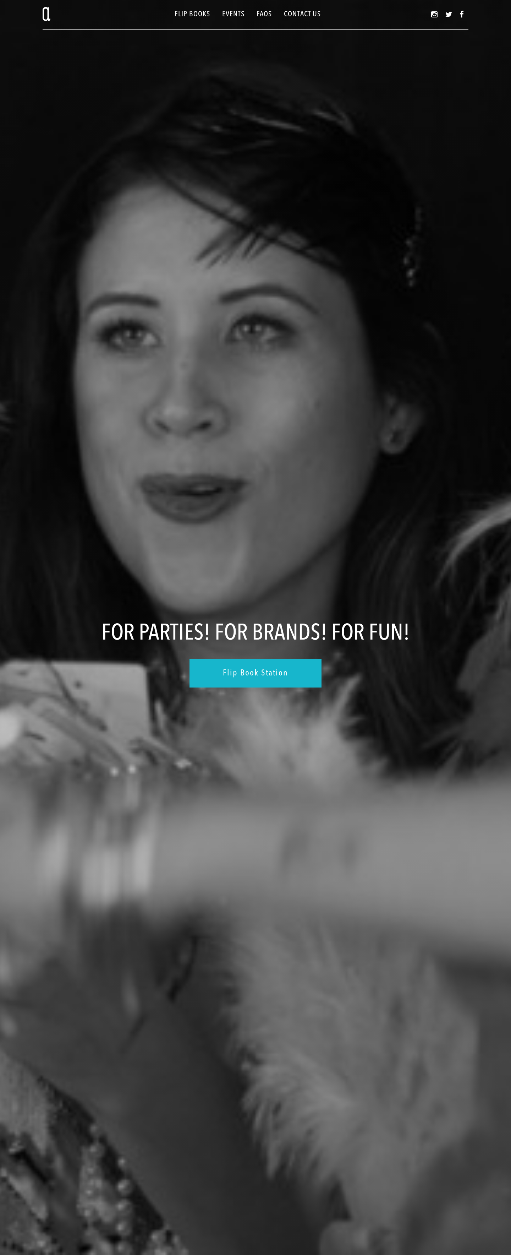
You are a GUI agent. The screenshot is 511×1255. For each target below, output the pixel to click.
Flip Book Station (255, 673)
